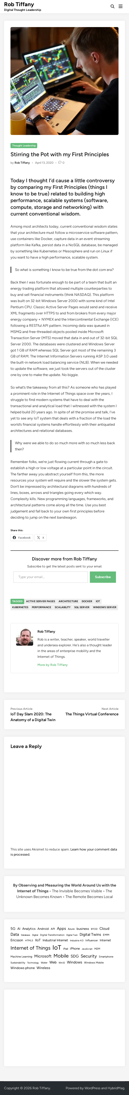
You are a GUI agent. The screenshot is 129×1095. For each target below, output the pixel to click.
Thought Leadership (24, 145)
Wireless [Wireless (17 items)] (43, 968)
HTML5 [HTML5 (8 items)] (29, 940)
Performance (41, 607)
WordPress (92, 1088)
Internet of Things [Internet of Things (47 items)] (30, 948)
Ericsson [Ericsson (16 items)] (16, 940)
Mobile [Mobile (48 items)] (61, 956)
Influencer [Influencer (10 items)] (91, 940)
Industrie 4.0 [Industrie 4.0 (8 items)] (76, 940)
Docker (87, 601)
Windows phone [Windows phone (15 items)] (22, 968)
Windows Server (104, 607)
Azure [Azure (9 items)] (71, 928)
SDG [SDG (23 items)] (75, 956)
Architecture (68, 601)
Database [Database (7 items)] (25, 935)
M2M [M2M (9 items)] (97, 948)
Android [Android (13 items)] (43, 929)
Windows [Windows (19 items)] (74, 962)
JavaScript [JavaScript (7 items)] (87, 948)
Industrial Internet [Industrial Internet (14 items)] (55, 940)
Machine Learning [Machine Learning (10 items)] (21, 956)
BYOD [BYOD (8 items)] (94, 928)
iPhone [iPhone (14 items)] (75, 948)
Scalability (63, 607)
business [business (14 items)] (83, 929)
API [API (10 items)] (53, 928)
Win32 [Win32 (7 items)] (62, 962)
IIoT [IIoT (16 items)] (38, 940)
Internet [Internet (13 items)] (105, 940)
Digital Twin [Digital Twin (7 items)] (72, 935)
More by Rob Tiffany (52, 665)
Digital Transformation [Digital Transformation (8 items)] (52, 934)
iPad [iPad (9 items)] (65, 948)
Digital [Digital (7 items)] (35, 935)
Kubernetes (20, 607)
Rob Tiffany (19, 4)
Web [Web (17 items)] (53, 962)
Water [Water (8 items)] (44, 962)
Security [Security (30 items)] (89, 956)
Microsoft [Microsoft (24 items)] (43, 956)
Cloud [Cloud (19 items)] (104, 928)
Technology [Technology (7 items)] (33, 962)
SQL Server (81, 607)
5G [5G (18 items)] (12, 928)
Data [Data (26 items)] (14, 934)
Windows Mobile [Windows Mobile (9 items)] (94, 962)
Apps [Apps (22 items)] (61, 928)
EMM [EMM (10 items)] (106, 934)
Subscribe (103, 577)
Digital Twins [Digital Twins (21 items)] (90, 934)
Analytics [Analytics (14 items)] (29, 929)
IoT (98, 601)
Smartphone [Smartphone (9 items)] (106, 956)
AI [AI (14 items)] (18, 929)
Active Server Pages (40, 601)
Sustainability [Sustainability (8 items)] (17, 962)
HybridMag (116, 1088)
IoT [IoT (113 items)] (56, 947)
